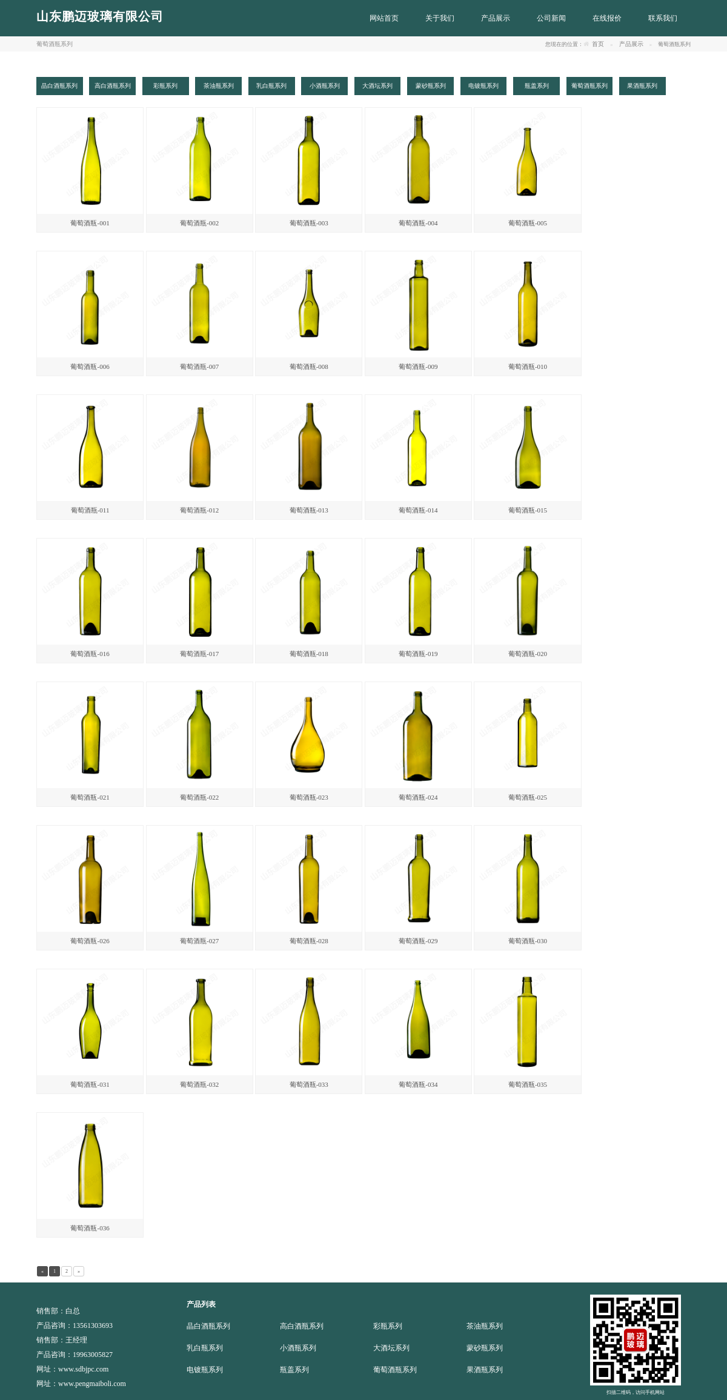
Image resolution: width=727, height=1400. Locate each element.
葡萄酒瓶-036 (89, 1228)
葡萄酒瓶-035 (527, 1084)
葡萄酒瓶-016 (89, 653)
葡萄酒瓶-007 (199, 366)
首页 (598, 44)
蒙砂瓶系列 (484, 1348)
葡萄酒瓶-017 (199, 653)
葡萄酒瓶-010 (527, 366)
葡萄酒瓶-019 (418, 653)
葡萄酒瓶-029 (418, 940)
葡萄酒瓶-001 (89, 223)
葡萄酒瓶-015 (527, 510)
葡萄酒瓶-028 (309, 940)
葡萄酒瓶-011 (90, 510)
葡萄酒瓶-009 (418, 366)
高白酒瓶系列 (302, 1326)
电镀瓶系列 (205, 1369)
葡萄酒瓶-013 (309, 510)
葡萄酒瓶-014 (418, 510)
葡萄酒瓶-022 (199, 797)
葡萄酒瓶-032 (199, 1084)
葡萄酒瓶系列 (395, 1369)
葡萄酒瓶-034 (418, 1084)
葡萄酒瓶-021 (89, 797)
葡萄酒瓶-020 (527, 653)
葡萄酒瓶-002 (199, 223)
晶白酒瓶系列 (208, 1326)
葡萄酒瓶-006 (89, 366)
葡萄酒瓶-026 (89, 940)
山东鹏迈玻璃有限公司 (100, 16)
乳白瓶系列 (205, 1348)
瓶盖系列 (294, 1369)
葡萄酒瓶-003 (309, 223)
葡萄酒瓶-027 (199, 940)
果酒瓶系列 (484, 1369)
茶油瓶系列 (484, 1326)
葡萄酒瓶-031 (89, 1084)
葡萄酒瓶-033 (309, 1084)
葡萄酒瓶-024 (418, 797)
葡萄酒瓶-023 (309, 797)
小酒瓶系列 (298, 1348)
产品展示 (631, 44)
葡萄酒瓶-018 (309, 653)
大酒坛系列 (391, 1348)
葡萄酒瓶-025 (527, 797)
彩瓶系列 (387, 1326)
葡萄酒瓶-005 (527, 223)
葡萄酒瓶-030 (527, 940)
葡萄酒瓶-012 (199, 510)
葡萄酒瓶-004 (418, 223)
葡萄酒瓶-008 (309, 366)
